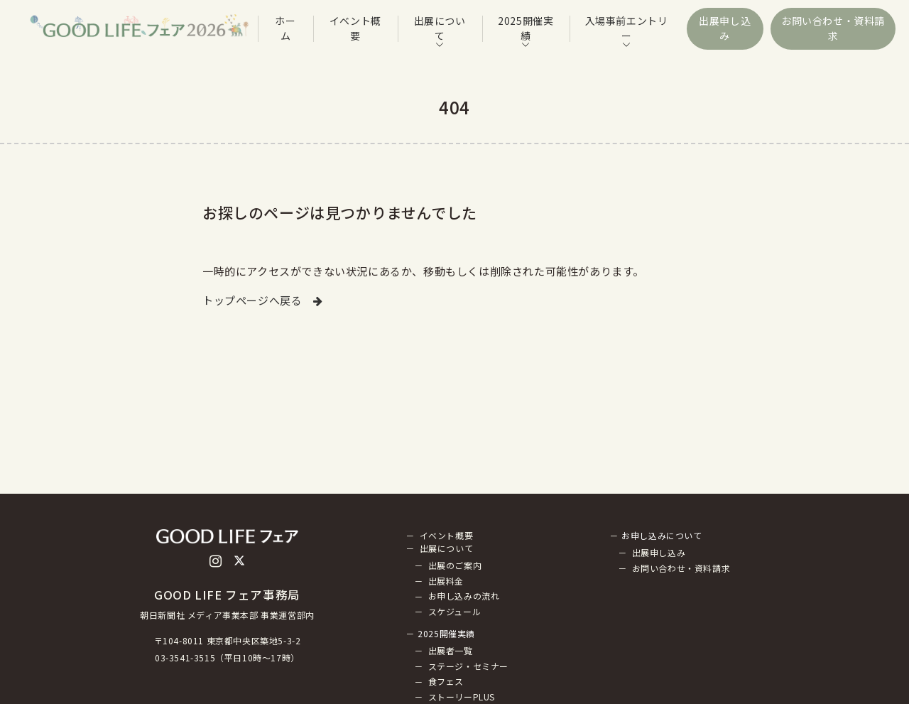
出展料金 (446, 581)
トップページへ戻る (262, 300)
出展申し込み (725, 28)
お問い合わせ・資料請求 (833, 28)
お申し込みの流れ (464, 596)
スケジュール (454, 611)
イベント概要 (355, 28)
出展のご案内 (455, 565)
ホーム (285, 28)
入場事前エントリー (626, 28)
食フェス (446, 682)
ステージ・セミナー (468, 666)
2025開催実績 (525, 28)
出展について (440, 28)
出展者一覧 (450, 650)
